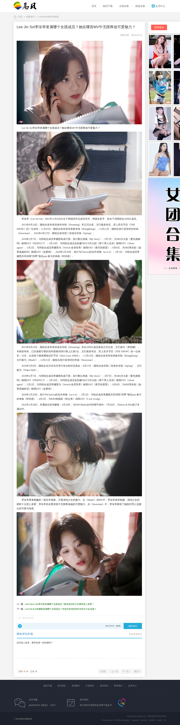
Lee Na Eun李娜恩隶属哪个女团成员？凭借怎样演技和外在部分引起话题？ (60, 609)
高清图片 (76, 685)
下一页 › (126, 671)
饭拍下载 (108, 6)
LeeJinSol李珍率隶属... (49, 16)
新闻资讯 (30, 16)
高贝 (20, 16)
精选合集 (140, 6)
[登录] (118, 626)
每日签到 (84, 699)
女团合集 (124, 6)
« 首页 (103, 671)
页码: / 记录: (27, 671)
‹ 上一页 (114, 671)
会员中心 (158, 6)
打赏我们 (90, 685)
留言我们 (104, 685)
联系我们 (118, 685)
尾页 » (137, 671)
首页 (94, 6)
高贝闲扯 (61, 685)
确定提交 (133, 626)
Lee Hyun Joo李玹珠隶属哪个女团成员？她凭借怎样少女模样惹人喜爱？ (59, 604)
